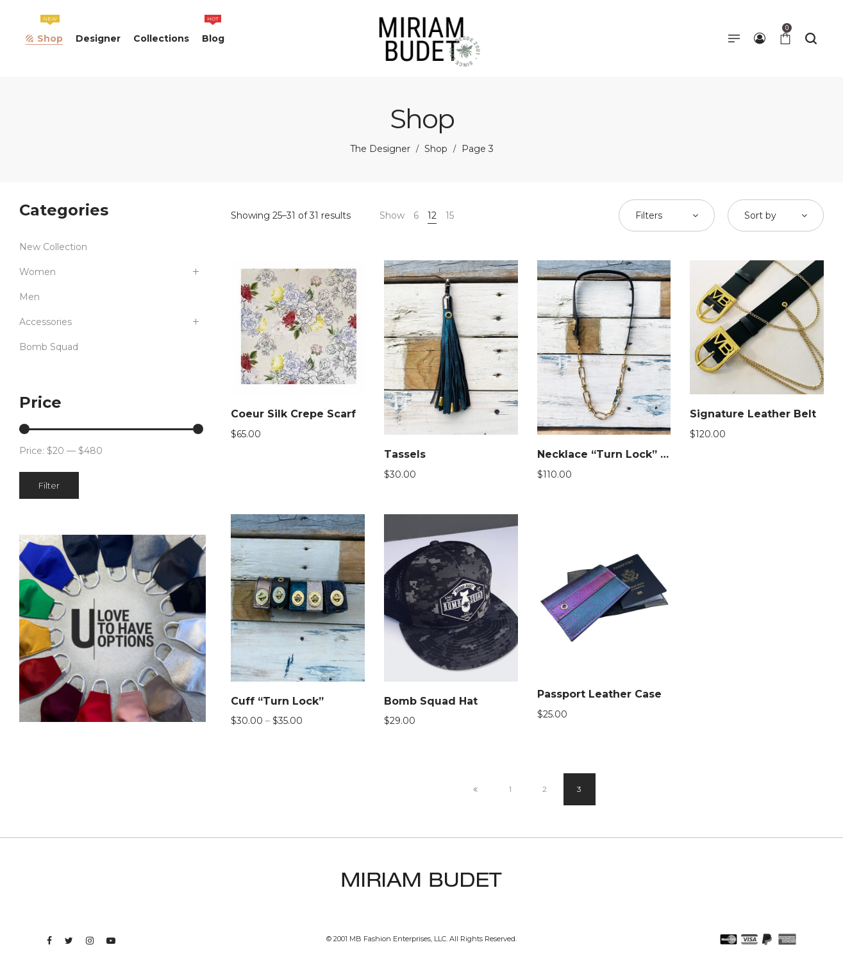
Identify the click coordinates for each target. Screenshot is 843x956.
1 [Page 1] (510, 789)
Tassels (405, 454)
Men (29, 297)
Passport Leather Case (599, 694)
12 (432, 215)
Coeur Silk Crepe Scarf (293, 414)
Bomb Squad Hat (431, 701)
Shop (435, 149)
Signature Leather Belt (753, 414)
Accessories (45, 322)
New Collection (53, 247)
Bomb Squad (48, 347)
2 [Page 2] (544, 789)
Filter (49, 485)
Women (37, 272)
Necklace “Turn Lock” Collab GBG (629, 454)
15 (450, 215)
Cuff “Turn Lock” (277, 701)
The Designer (380, 149)
